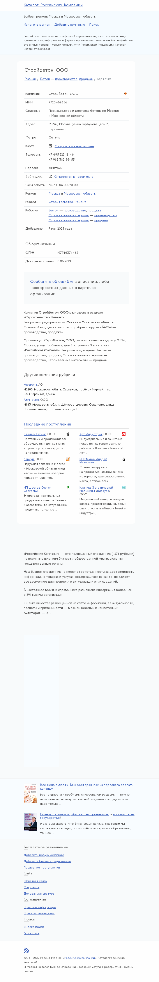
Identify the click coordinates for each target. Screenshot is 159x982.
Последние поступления (42, 867)
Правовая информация (40, 907)
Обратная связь (35, 881)
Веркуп (29, 459)
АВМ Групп (31, 400)
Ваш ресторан (81, 785)
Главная (30, 79)
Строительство (61, 202)
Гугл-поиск (31, 933)
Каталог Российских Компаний (53, 5)
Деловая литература (39, 893)
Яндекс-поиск (34, 927)
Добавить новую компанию (44, 855)
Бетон (45, 79)
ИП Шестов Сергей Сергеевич (37, 489)
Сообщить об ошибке (51, 282)
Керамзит (30, 384)
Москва (54, 193)
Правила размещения (39, 913)
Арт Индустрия (91, 434)
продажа (86, 79)
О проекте (31, 887)
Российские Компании (79, 958)
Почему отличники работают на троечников (74, 814)
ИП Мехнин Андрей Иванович (93, 461)
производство (66, 79)
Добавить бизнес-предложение (47, 861)
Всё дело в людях (54, 785)
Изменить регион (37, 25)
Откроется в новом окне (74, 146)
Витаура (103, 491)
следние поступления (47, 424)
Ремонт (80, 202)
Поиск (94, 25)
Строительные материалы (69, 215)
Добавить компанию (69, 25)
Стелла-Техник (35, 434)
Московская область (80, 193)
